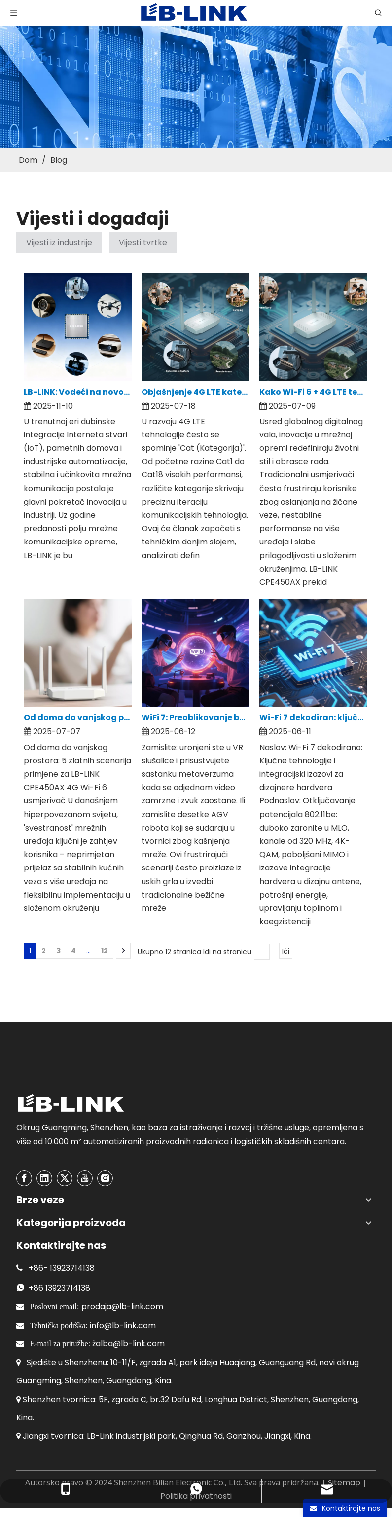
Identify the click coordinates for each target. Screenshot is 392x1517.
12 (104, 951)
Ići (285, 951)
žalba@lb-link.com (128, 1343)
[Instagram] (105, 1178)
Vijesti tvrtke (143, 242)
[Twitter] (64, 1178)
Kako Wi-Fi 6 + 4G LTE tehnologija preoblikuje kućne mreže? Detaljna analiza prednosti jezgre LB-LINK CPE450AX (313, 391)
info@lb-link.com (123, 1325)
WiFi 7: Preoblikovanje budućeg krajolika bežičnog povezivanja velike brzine (195, 717)
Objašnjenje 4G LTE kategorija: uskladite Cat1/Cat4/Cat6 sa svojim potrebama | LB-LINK (195, 391)
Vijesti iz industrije (59, 242)
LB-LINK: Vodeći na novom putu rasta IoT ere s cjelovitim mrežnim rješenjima (78, 391)
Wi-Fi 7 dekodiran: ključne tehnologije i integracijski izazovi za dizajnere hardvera (313, 717)
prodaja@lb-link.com (122, 1306)
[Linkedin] (44, 1178)
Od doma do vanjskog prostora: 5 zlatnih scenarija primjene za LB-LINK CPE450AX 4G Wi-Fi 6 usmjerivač (78, 717)
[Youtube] (85, 1178)
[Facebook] (24, 1178)
